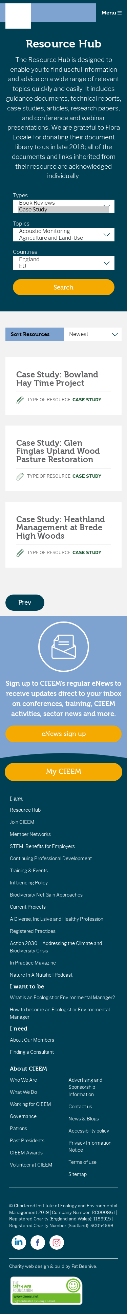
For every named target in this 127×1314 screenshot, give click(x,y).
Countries (25, 252)
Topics (21, 224)
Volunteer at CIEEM (31, 1165)
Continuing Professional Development (51, 858)
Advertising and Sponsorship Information (85, 1087)
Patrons (18, 1128)
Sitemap (77, 1174)
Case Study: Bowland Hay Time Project (57, 379)
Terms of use (82, 1162)
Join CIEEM (22, 822)
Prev (24, 602)
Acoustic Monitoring (63, 231)
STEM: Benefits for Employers (42, 846)
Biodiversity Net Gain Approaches (46, 895)
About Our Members (32, 1040)
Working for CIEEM (30, 1104)
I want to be (27, 986)
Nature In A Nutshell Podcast (41, 975)
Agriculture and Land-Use (63, 238)
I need (18, 1028)
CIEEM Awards (26, 1153)
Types (20, 195)
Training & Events (29, 871)
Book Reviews (63, 203)
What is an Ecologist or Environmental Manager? (62, 998)
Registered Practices (33, 931)
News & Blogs (83, 1119)
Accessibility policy (88, 1131)
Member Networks (30, 834)
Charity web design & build (36, 1266)
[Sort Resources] (93, 334)
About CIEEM (28, 1068)
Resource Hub (25, 810)
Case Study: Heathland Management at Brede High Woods (60, 528)
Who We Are (23, 1080)
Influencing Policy (29, 883)
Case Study (63, 209)
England (63, 259)
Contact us (80, 1107)
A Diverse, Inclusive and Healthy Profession (56, 919)
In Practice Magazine (33, 963)
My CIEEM (63, 772)
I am (16, 798)
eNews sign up (64, 734)
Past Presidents (27, 1141)
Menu (112, 13)
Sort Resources (30, 334)
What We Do (23, 1092)
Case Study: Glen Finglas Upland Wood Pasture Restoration (58, 451)
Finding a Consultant (32, 1052)
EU (63, 266)
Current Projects (28, 907)
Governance (23, 1116)
